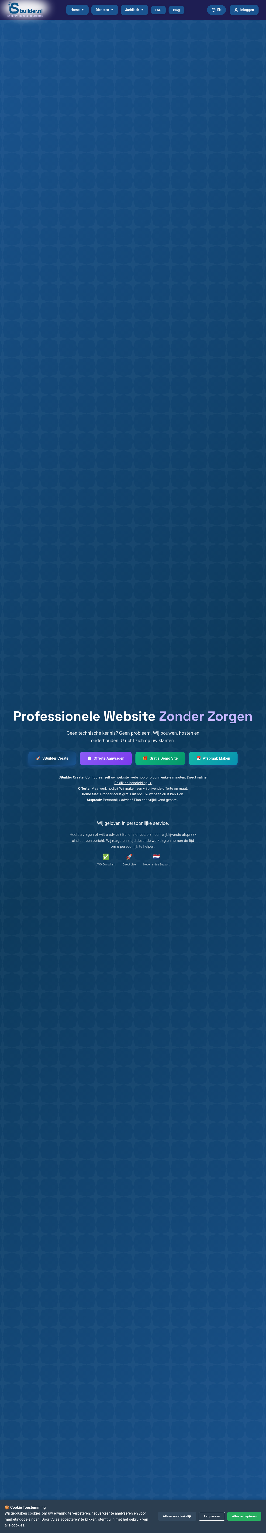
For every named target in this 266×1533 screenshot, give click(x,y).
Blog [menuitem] (176, 10)
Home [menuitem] (77, 10)
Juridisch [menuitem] (134, 10)
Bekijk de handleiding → (133, 783)
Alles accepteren (244, 1516)
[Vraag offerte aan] (106, 758)
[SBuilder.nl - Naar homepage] (25, 10)
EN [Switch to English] (216, 10)
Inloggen (244, 10)
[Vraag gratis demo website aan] (160, 758)
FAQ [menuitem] (158, 10)
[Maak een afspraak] (213, 758)
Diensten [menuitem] (105, 10)
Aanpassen (212, 1516)
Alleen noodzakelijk (177, 1516)
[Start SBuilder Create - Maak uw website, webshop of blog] (52, 758)
